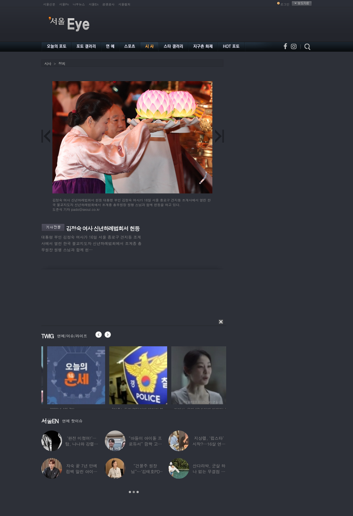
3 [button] (138, 492)
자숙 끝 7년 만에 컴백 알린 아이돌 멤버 (81, 471)
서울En (93, 4)
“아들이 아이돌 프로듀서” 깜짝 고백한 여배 (145, 444)
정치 (61, 63)
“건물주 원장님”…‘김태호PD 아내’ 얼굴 (145, 471)
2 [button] (134, 492)
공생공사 (108, 4)
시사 (47, 63)
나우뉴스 (79, 4)
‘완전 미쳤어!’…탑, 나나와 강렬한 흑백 (81, 444)
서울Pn (64, 4)
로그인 (285, 4)
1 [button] (130, 492)
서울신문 (49, 4)
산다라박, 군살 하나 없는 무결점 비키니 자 (208, 471)
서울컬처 (124, 4)
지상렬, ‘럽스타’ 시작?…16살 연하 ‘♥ (209, 444)
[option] (100, 374)
